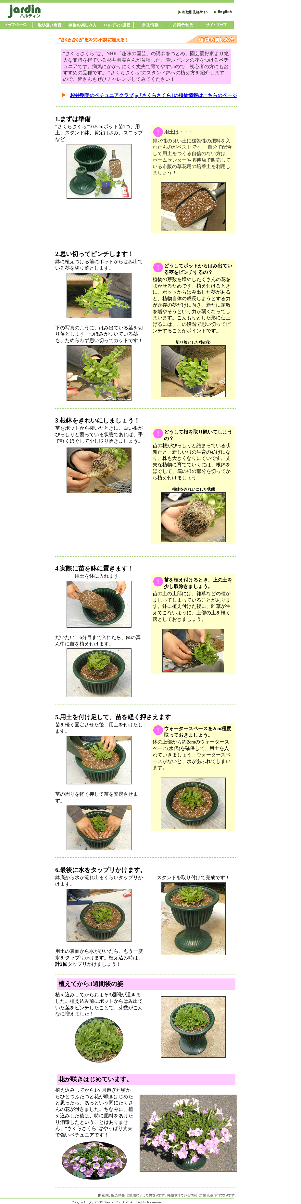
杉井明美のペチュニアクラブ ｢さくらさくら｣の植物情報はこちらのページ (153, 95)
